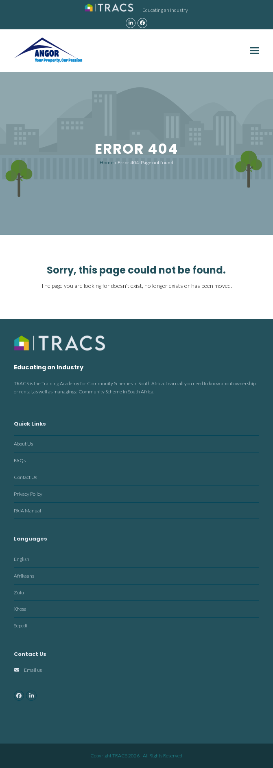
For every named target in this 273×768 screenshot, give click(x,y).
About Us (23, 444)
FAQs (20, 460)
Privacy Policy (28, 494)
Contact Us (25, 477)
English (21, 559)
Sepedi (20, 625)
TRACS (119, 756)
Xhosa (20, 609)
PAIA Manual (27, 511)
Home (107, 162)
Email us (33, 670)
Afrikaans (24, 576)
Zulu (19, 592)
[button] (254, 50)
